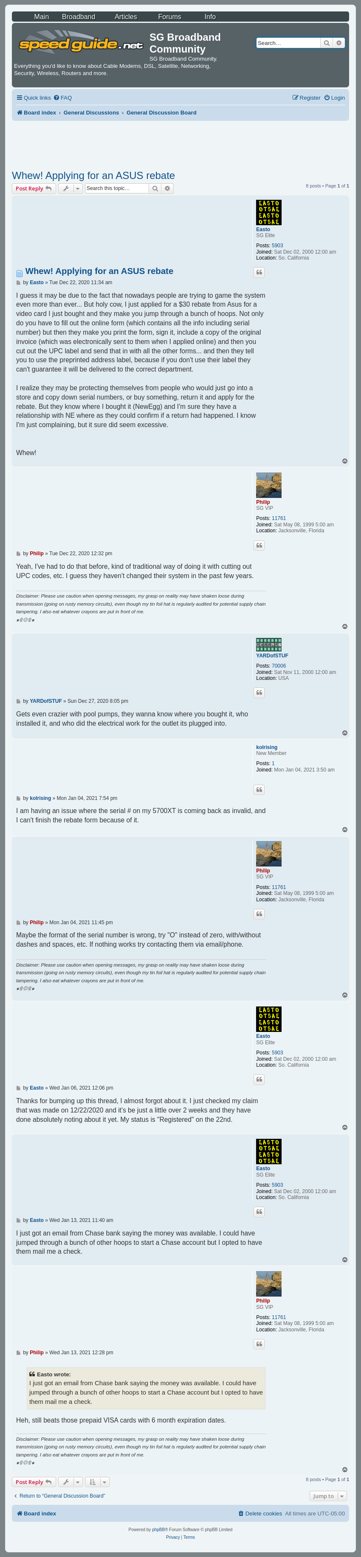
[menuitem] (62, 98)
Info (210, 16)
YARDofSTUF (272, 656)
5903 (277, 246)
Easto (263, 229)
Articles (126, 16)
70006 (279, 666)
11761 (279, 518)
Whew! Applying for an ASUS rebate (93, 175)
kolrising (266, 747)
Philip (263, 502)
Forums (169, 16)
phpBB (158, 1529)
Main (41, 16)
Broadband (78, 16)
